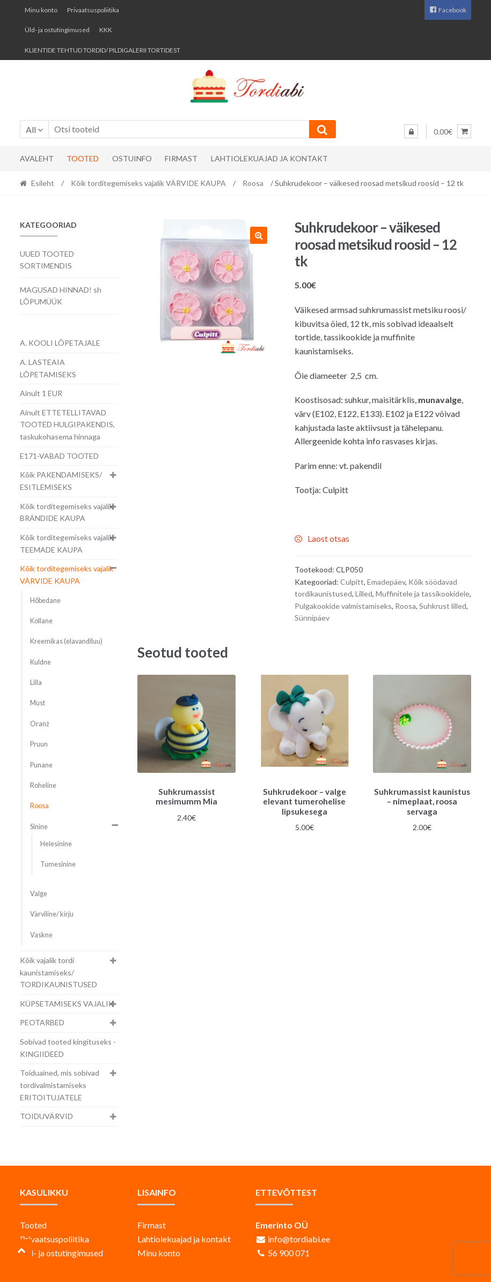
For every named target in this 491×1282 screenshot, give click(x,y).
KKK (105, 30)
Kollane (41, 621)
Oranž (39, 724)
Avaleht (37, 158)
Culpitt (352, 581)
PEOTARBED (42, 1022)
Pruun (39, 744)
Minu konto (41, 10)
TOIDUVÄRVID (46, 1116)
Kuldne (40, 662)
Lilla (36, 683)
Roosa (253, 183)
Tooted (83, 158)
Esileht (42, 183)
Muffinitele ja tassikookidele (423, 593)
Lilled (363, 593)
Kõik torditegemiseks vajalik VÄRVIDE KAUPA (148, 183)
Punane (41, 765)
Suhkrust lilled (442, 605)
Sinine (39, 827)
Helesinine (56, 844)
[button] (258, 235)
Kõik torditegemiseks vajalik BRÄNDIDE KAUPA (66, 512)
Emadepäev (386, 581)
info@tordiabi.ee (299, 1239)
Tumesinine (58, 864)
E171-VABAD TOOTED (59, 455)
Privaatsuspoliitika (93, 10)
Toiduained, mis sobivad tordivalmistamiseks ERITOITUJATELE (59, 1084)
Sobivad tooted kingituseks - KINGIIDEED (68, 1048)
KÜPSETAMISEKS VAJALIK (67, 1003)
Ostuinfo (132, 158)
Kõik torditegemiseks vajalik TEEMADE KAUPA (66, 543)
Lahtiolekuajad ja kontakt (269, 158)
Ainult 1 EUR (41, 393)
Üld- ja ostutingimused (57, 30)
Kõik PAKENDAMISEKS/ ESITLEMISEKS (61, 480)
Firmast (181, 158)
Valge (38, 894)
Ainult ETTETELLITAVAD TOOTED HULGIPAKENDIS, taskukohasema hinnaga (67, 424)
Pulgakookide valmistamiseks (343, 605)
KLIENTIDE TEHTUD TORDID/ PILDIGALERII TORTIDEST (102, 50)
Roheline (43, 785)
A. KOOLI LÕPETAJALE (60, 342)
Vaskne (41, 935)
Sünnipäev (312, 617)
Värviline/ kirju (52, 914)
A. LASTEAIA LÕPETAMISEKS (48, 368)
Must (37, 703)
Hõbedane (45, 601)
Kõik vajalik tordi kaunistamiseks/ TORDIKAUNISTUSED (58, 972)
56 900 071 (289, 1253)
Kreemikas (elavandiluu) (66, 641)
